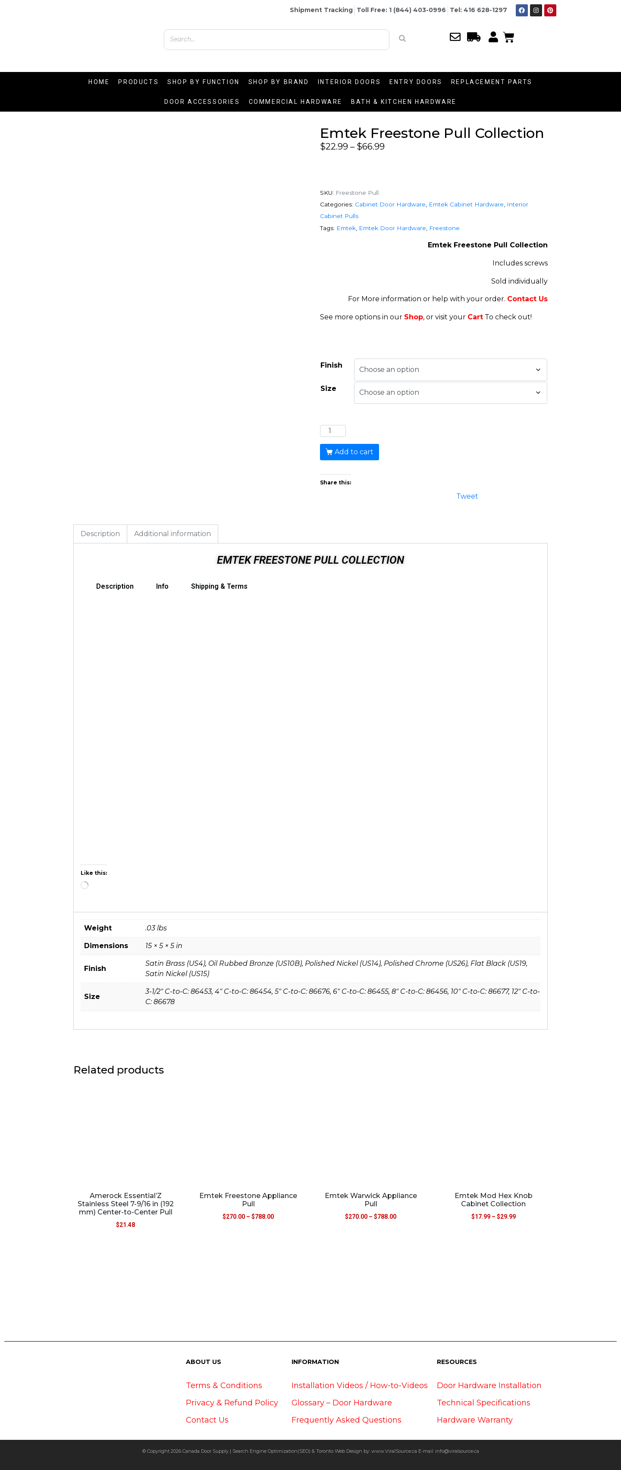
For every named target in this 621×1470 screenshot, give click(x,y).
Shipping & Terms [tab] (219, 586)
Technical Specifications (483, 1403)
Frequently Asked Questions (346, 1420)
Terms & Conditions (224, 1385)
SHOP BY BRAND (278, 81)
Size (328, 388)
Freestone (444, 228)
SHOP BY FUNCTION (203, 81)
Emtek (346, 228)
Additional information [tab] (172, 534)
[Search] (402, 38)
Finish (331, 365)
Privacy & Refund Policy (232, 1403)
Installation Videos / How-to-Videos (360, 1385)
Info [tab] (162, 586)
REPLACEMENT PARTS (492, 81)
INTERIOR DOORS (349, 81)
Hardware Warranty (475, 1420)
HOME (99, 81)
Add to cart (354, 452)
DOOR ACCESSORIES (202, 101)
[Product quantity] (333, 431)
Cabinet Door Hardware (390, 204)
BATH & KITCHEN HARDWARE (404, 101)
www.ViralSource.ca (394, 1451)
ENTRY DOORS (415, 81)
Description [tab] (100, 534)
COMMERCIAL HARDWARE (295, 101)
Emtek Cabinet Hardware (466, 204)
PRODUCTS (138, 81)
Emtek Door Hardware (392, 228)
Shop (413, 317)
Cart (475, 317)
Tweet (467, 495)
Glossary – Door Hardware (342, 1403)
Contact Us (527, 299)
